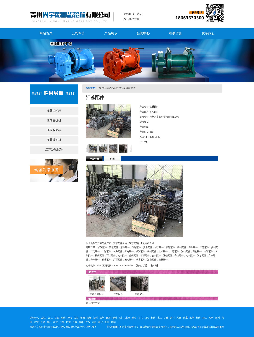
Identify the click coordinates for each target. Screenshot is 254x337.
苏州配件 (133, 255)
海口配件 (185, 251)
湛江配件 (163, 251)
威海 (134, 317)
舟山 (49, 322)
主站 (43, 317)
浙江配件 (102, 247)
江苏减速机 (54, 139)
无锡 (42, 322)
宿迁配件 (170, 247)
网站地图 (65, 326)
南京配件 (190, 255)
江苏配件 (201, 255)
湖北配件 (140, 259)
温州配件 (193, 247)
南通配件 (208, 251)
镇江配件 (140, 251)
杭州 (153, 317)
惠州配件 (125, 247)
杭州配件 (151, 251)
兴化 (179, 317)
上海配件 (106, 251)
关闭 (154, 265)
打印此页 (141, 265)
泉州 (192, 317)
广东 (68, 322)
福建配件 (106, 259)
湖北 (100, 322)
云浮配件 (204, 247)
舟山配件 (179, 255)
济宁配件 (156, 255)
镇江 (147, 317)
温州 (102, 317)
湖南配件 (151, 259)
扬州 (114, 317)
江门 (121, 317)
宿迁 (89, 317)
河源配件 (145, 255)
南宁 (211, 317)
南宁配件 (122, 255)
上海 (127, 317)
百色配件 (113, 247)
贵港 (76, 317)
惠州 (63, 317)
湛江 (159, 317)
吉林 (113, 322)
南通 (185, 317)
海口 (172, 317)
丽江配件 (110, 255)
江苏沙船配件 (128, 88)
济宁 (36, 322)
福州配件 (181, 247)
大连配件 (174, 251)
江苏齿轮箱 (54, 110)
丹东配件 (95, 259)
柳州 (198, 317)
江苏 (62, 322)
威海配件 (117, 251)
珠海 (70, 317)
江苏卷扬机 (54, 120)
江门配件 (95, 251)
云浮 (108, 317)
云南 (94, 322)
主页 (99, 88)
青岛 (140, 317)
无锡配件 (167, 255)
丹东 (75, 322)
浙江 (50, 317)
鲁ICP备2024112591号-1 (83, 326)
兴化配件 (197, 251)
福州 (95, 317)
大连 (166, 317)
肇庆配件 (159, 247)
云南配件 (129, 259)
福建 (81, 322)
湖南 (107, 322)
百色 (57, 317)
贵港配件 (147, 247)
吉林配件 (163, 259)
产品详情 (94, 159)
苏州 (217, 317)
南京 (55, 322)
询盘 (112, 159)
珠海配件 (136, 247)
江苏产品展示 (111, 88)
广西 (87, 322)
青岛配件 (129, 251)
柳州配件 (99, 255)
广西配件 (117, 259)
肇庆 (82, 317)
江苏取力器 (54, 130)
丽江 (204, 317)
